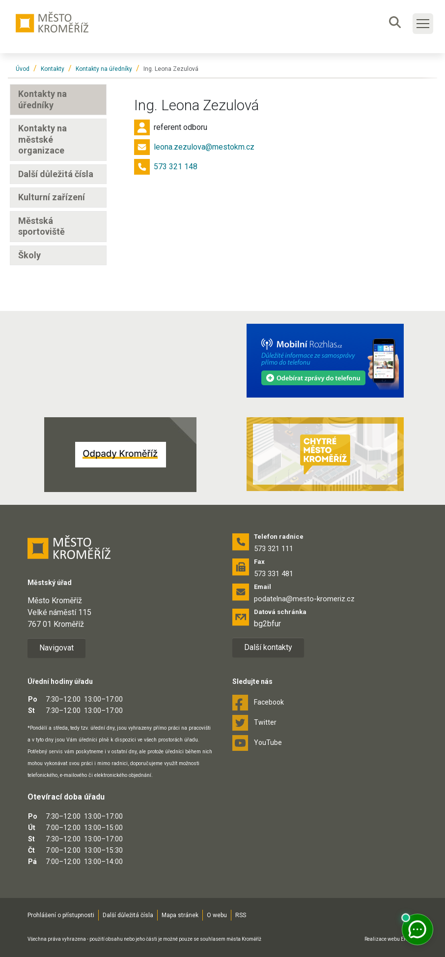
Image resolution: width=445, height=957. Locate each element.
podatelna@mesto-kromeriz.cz (304, 598)
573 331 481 (273, 573)
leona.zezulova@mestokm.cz (204, 147)
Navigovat (56, 647)
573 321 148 (175, 166)
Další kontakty (268, 647)
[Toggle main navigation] (423, 23)
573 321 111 (273, 548)
